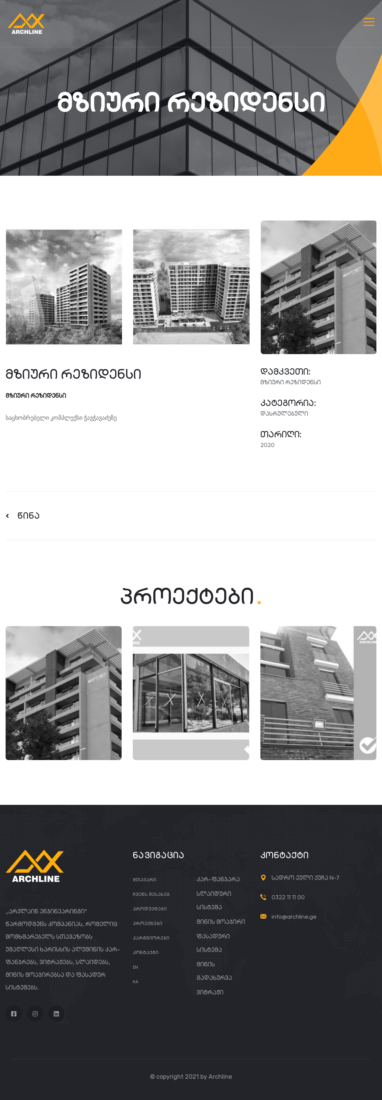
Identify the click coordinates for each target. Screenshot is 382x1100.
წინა (23, 515)
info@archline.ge (294, 916)
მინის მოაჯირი (221, 921)
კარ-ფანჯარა (218, 879)
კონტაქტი (146, 952)
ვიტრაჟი (210, 992)
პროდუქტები (150, 909)
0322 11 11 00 (288, 897)
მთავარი (144, 879)
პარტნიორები (151, 938)
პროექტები (147, 923)
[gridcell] (127, 418)
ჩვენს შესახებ (151, 894)
